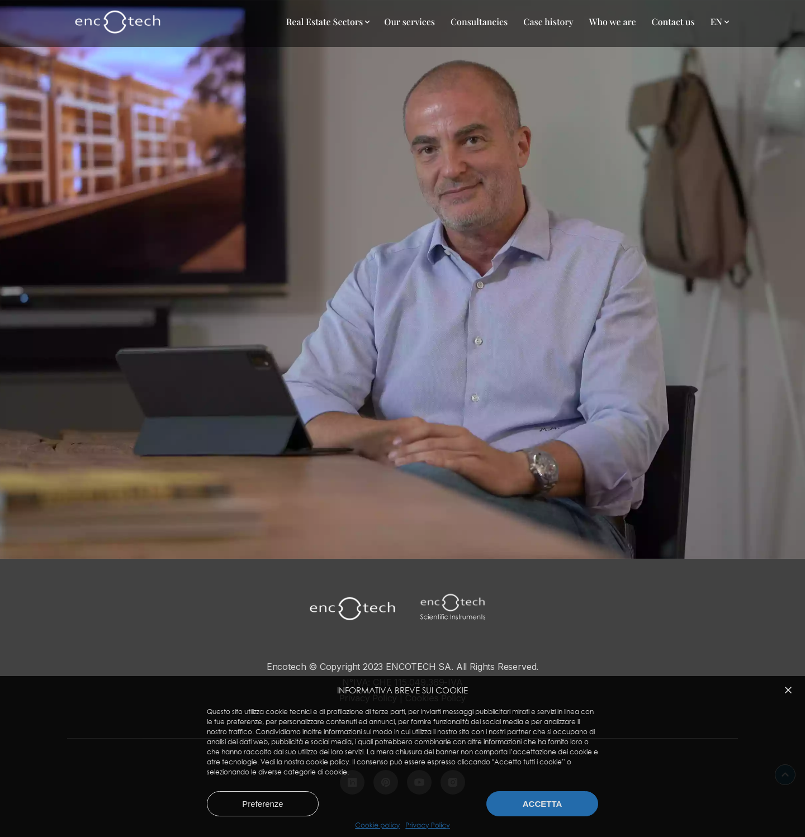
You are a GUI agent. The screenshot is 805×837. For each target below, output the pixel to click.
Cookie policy (377, 825)
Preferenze (262, 804)
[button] (788, 690)
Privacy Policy (427, 825)
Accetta (542, 804)
